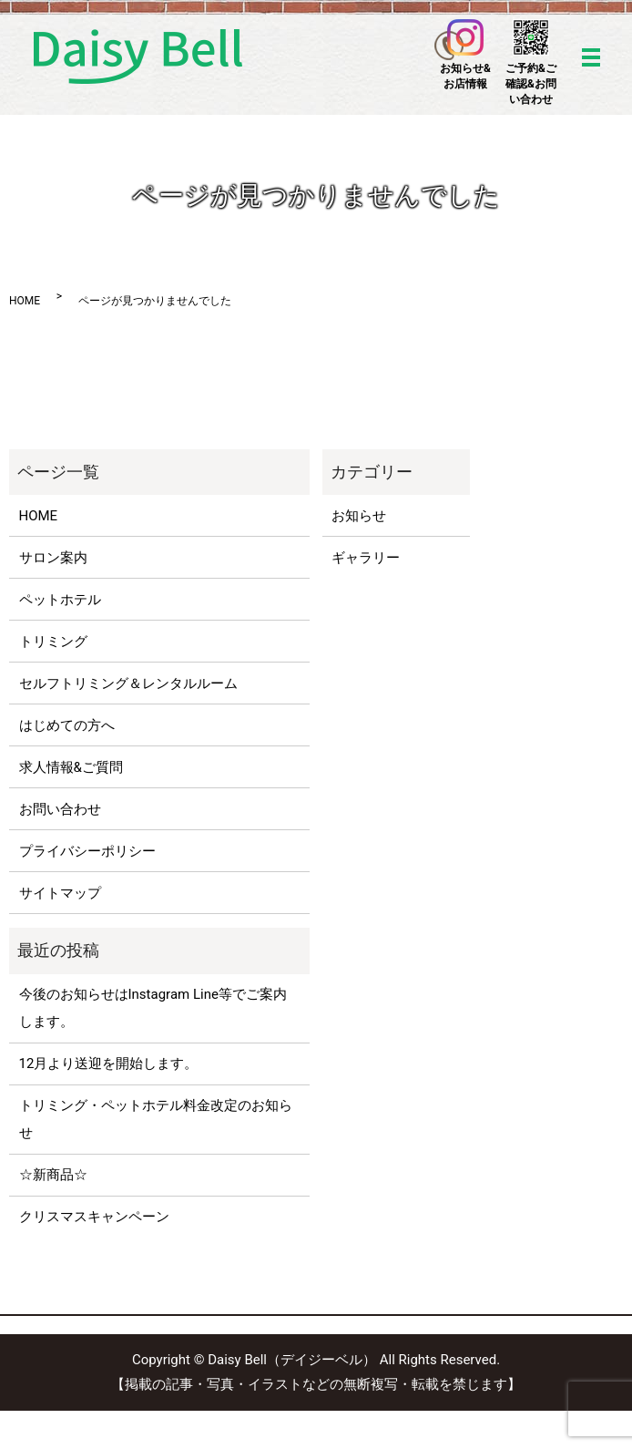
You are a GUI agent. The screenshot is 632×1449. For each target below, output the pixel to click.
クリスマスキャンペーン (94, 1216)
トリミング (53, 641)
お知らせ (358, 516)
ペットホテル (60, 599)
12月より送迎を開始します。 (109, 1063)
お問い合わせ (60, 809)
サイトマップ (60, 893)
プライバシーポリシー (87, 851)
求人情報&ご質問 (71, 767)
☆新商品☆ (53, 1174)
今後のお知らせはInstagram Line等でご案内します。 (153, 1008)
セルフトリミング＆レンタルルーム (128, 683)
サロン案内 (53, 558)
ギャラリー (365, 558)
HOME (24, 300)
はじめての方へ (67, 725)
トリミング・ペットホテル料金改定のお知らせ (155, 1119)
